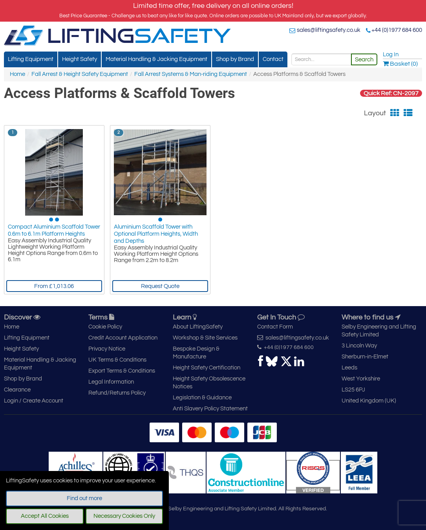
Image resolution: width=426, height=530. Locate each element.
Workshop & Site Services (205, 338)
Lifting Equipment (30, 59)
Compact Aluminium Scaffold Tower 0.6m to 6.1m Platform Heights (54, 230)
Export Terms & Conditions (121, 371)
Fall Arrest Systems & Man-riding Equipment (190, 74)
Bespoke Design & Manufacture (196, 353)
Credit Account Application (122, 338)
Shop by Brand (235, 59)
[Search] (321, 59)
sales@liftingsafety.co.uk (328, 30)
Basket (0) (400, 64)
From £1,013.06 (54, 286)
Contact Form (275, 327)
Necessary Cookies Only (124, 516)
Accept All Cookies (45, 516)
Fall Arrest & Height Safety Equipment (79, 74)
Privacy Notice (106, 349)
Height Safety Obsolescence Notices (209, 383)
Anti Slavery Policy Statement (210, 409)
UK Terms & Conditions (117, 360)
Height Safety (79, 59)
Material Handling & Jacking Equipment (156, 59)
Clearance (17, 390)
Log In (391, 54)
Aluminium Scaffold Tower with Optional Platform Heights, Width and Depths (156, 234)
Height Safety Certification (206, 368)
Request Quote (160, 286)
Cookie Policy (105, 327)
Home (17, 74)
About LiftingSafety (198, 327)
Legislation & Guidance (202, 398)
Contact (273, 59)
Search (364, 60)
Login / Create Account (33, 401)
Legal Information (111, 382)
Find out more (84, 498)
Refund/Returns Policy (117, 393)
